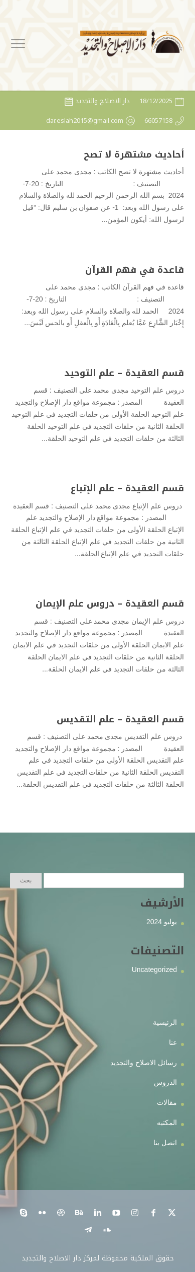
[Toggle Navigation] (18, 45)
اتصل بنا (165, 1143)
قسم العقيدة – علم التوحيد (124, 373)
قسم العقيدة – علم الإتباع (127, 488)
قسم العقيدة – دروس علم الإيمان (110, 603)
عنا (173, 1042)
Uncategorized (154, 969)
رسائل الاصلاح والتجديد (143, 1063)
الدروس (165, 1082)
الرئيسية (165, 1022)
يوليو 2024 (161, 922)
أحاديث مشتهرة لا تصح (134, 154)
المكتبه (167, 1122)
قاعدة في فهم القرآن (134, 269)
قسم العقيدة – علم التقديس (120, 719)
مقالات (167, 1102)
